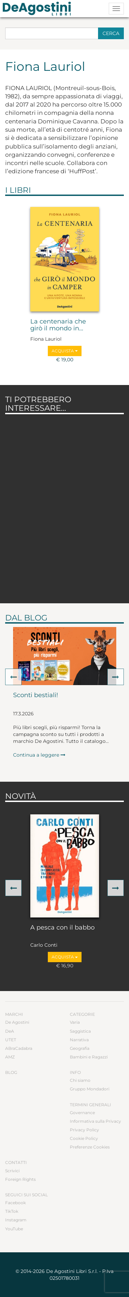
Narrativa (79, 1039)
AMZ (10, 1056)
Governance (82, 1112)
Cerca (111, 33)
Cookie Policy (84, 1138)
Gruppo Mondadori (89, 1088)
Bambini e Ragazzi (89, 1056)
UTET (10, 1039)
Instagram (15, 1219)
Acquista (65, 350)
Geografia (79, 1048)
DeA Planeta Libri (39, 8)
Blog (11, 1072)
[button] (13, 677)
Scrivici (12, 1170)
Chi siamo (80, 1080)
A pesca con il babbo (62, 927)
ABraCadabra (18, 1048)
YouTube (14, 1228)
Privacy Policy (84, 1129)
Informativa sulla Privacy (95, 1121)
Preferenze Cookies (90, 1147)
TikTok (11, 1211)
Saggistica (80, 1031)
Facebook (15, 1202)
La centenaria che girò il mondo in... (58, 325)
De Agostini (17, 1022)
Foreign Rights (20, 1179)
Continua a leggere (39, 755)
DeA (9, 1031)
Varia (75, 1022)
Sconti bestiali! (35, 695)
